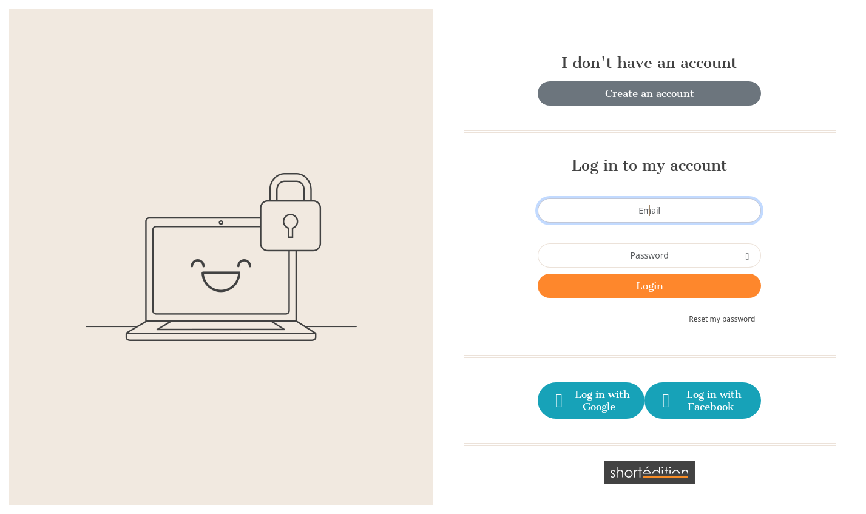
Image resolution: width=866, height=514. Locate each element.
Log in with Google (590, 400)
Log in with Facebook (700, 400)
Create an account (649, 93)
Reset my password (722, 319)
